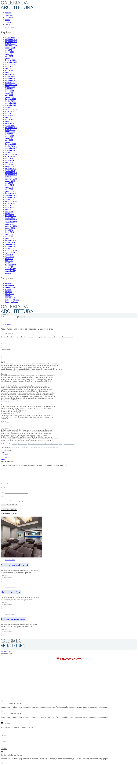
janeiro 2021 (10, 126)
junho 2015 (9, 257)
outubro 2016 (10, 224)
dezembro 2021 (11, 103)
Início (2, 325)
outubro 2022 (10, 83)
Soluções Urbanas (12, 300)
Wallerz (14, 444)
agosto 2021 (10, 111)
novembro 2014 (11, 271)
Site (2, 497)
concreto (24, 410)
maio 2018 (9, 187)
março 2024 (9, 58)
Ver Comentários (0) (9, 509)
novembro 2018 (11, 175)
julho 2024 (9, 50)
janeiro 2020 (10, 146)
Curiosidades (9, 18)
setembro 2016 (11, 226)
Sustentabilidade (10, 27)
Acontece (8, 13)
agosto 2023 (10, 64)
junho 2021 (9, 115)
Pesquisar (22, 317)
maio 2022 (9, 93)
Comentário (4, 484)
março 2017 (9, 214)
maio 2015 (9, 259)
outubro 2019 (10, 152)
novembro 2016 (11, 222)
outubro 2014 (10, 273)
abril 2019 (9, 165)
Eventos (7, 20)
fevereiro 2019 (10, 169)
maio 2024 (9, 54)
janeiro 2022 (10, 101)
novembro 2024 (11, 42)
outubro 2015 (10, 248)
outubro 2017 (10, 199)
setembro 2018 (11, 179)
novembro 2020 (11, 128)
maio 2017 (9, 210)
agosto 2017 (10, 203)
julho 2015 (9, 255)
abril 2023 (9, 70)
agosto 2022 (10, 87)
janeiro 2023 (10, 77)
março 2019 (9, 167)
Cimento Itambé (49, 447)
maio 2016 (9, 234)
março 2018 (9, 191)
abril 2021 (9, 120)
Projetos (8, 25)
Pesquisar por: (4, 315)
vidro (14, 413)
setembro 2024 (11, 46)
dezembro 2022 (11, 79)
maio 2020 (9, 138)
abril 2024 (9, 56)
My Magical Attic (69, 444)
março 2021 (9, 122)
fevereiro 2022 (10, 99)
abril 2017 (9, 212)
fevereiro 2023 (10, 74)
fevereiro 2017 (10, 216)
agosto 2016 (10, 228)
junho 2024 (9, 52)
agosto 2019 (10, 156)
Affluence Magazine (55, 444)
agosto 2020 (10, 132)
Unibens (40, 447)
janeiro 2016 (10, 242)
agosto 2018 (10, 181)
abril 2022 (9, 95)
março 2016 (9, 238)
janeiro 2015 (10, 267)
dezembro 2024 (11, 40)
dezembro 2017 (11, 195)
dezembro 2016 (11, 220)
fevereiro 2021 (10, 124)
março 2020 (9, 142)
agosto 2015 (10, 253)
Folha (57, 447)
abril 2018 (9, 189)
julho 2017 (9, 206)
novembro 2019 (11, 150)
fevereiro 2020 (10, 144)
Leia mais (4, 575)
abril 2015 (9, 261)
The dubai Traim (43, 444)
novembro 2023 (11, 62)
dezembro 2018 (11, 173)
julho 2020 (9, 134)
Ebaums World (22, 444)
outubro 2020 (10, 130)
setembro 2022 (11, 85)
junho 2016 (9, 232)
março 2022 (9, 97)
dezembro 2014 (11, 269)
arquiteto (5, 428)
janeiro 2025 (10, 38)
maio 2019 (9, 163)
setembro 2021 (11, 109)
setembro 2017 (11, 201)
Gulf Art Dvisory (33, 444)
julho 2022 (9, 89)
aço (18, 412)
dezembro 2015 (11, 244)
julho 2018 (9, 183)
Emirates (27, 447)
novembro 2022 (11, 81)
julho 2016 (9, 230)
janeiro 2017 (10, 218)
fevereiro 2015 (10, 265)
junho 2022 (9, 91)
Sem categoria (10, 298)
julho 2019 (9, 158)
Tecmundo (34, 447)
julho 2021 (9, 113)
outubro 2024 (10, 44)
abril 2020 (9, 140)
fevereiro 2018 (10, 193)
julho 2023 (9, 66)
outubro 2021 (10, 107)
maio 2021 (9, 117)
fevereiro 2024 (10, 60)
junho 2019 (9, 160)
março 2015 (9, 263)
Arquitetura (9, 15)
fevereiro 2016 (10, 240)
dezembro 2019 (11, 148)
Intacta (13, 447)
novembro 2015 (11, 246)
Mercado (8, 292)
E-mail (3, 492)
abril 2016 (9, 236)
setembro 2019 (11, 154)
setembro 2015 (11, 251)
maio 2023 (9, 68)
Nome (3, 488)
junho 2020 (9, 136)
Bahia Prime (20, 447)
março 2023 (9, 72)
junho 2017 (9, 208)
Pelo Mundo (9, 22)
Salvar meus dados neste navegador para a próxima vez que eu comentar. (22, 501)
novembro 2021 (11, 105)
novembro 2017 (11, 197)
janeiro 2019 (10, 171)
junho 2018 (9, 185)
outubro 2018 (10, 177)
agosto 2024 (10, 48)
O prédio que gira (9, 400)
